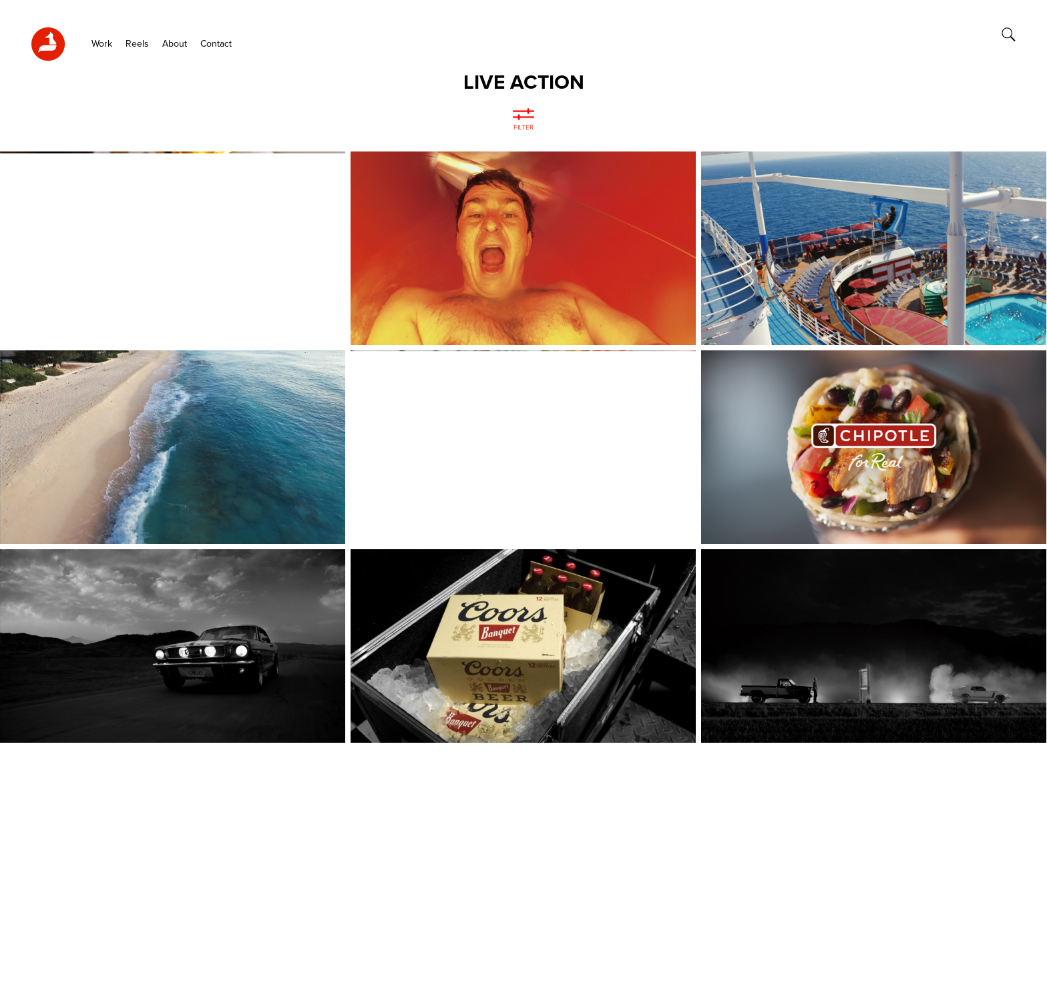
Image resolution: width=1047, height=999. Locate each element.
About (174, 44)
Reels (137, 44)
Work (101, 44)
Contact (216, 44)
